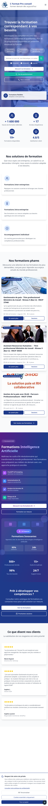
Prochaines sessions (24, 614)
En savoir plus (13, 318)
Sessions (34, 318)
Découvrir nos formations (24, 69)
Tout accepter (24, 802)
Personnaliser (24, 793)
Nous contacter (24, 80)
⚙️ (45, 802)
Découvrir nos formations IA (24, 506)
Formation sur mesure (24, 512)
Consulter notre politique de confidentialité (17, 788)
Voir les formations (24, 608)
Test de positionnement (24, 74)
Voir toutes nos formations (23, 423)
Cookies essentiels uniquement (24, 797)
